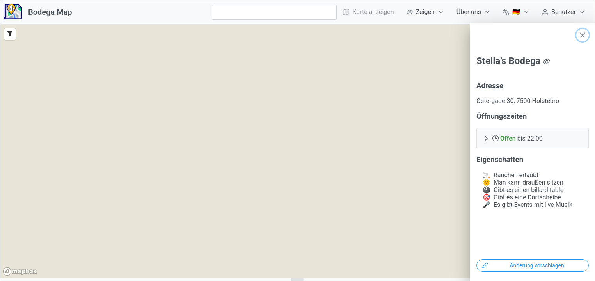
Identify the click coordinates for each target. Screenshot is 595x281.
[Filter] (10, 34)
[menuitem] (425, 12)
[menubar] (464, 12)
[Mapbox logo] (20, 271)
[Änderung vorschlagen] (532, 265)
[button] (532, 138)
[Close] (582, 35)
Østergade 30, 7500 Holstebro (517, 101)
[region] (297, 151)
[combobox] (274, 12)
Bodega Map (50, 12)
